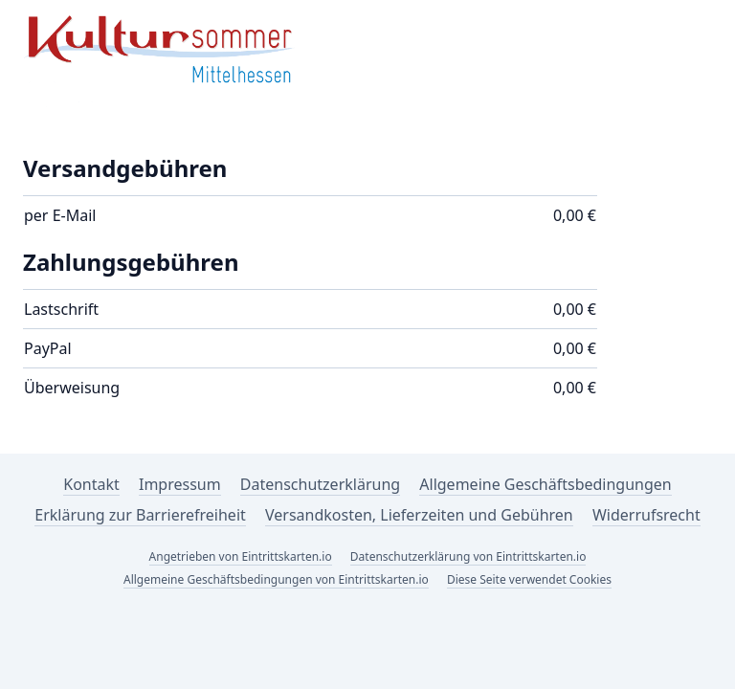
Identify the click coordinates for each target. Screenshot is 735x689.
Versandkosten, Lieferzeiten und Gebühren (419, 514)
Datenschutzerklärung (320, 484)
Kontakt (91, 484)
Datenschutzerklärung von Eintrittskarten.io (468, 556)
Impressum (180, 484)
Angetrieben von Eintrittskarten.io (240, 556)
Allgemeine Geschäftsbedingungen (545, 484)
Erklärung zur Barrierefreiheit (140, 514)
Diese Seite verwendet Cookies (529, 579)
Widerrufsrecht (646, 514)
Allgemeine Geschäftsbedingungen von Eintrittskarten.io (276, 579)
